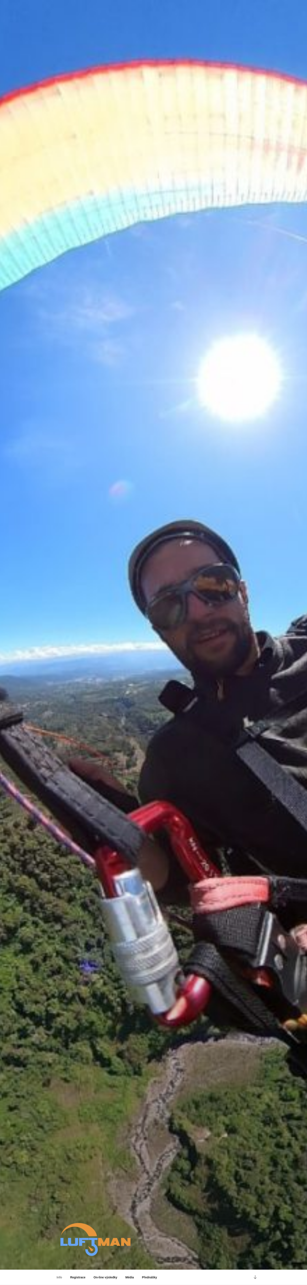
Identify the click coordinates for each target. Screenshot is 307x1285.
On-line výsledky (105, 1277)
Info (59, 1277)
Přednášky (149, 1277)
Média (129, 1277)
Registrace (77, 1277)
